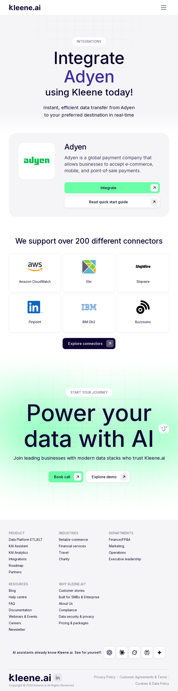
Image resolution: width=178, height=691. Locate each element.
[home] (24, 7)
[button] (163, 7)
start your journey (89, 392)
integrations (89, 41)
